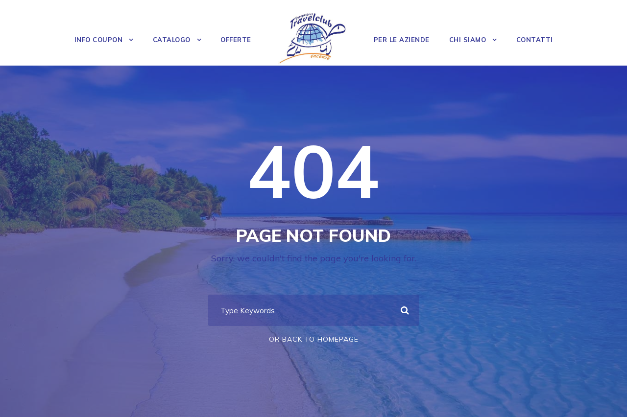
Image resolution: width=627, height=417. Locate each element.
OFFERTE (235, 40)
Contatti (534, 40)
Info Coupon (98, 40)
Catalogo (172, 40)
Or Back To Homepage (314, 339)
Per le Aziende (402, 40)
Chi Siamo (467, 40)
